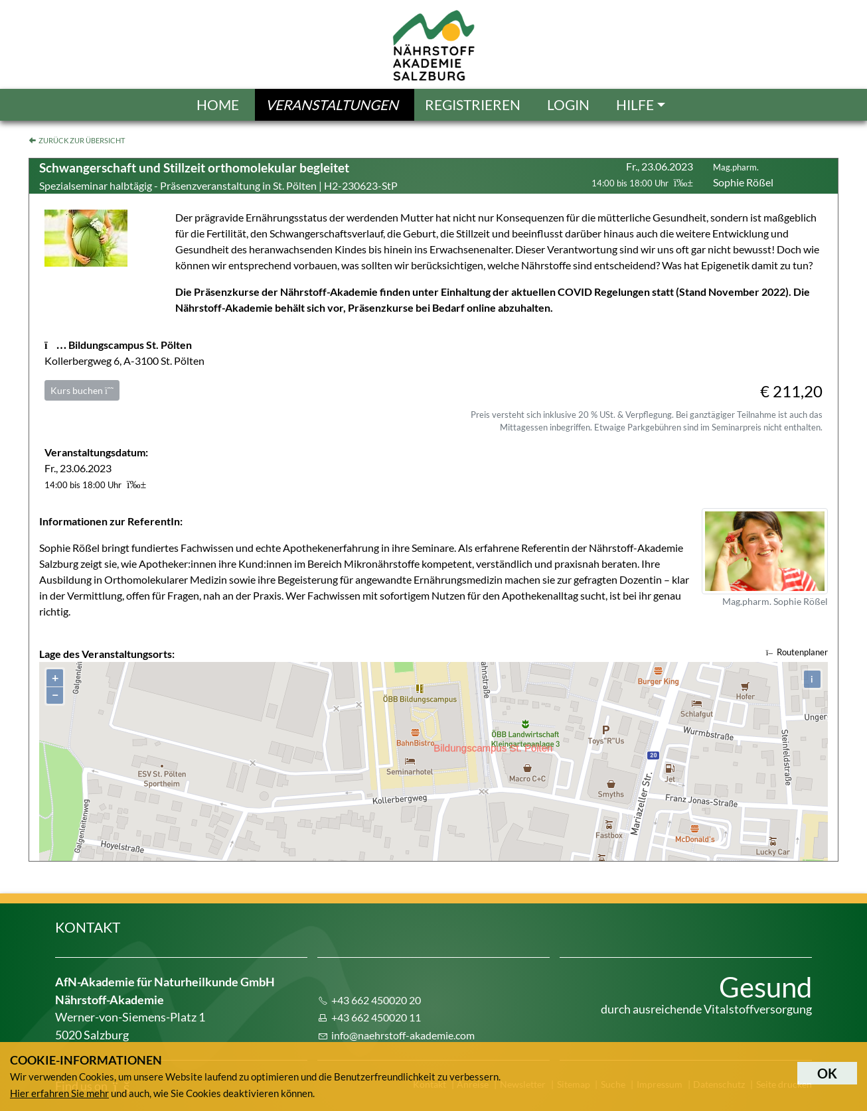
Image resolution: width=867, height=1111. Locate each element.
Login (568, 104)
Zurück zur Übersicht (82, 140)
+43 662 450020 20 (376, 1000)
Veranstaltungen (332, 104)
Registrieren (472, 104)
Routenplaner (797, 652)
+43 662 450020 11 (376, 1017)
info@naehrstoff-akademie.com (403, 1035)
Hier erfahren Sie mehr (59, 1093)
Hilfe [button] (635, 104)
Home (218, 104)
